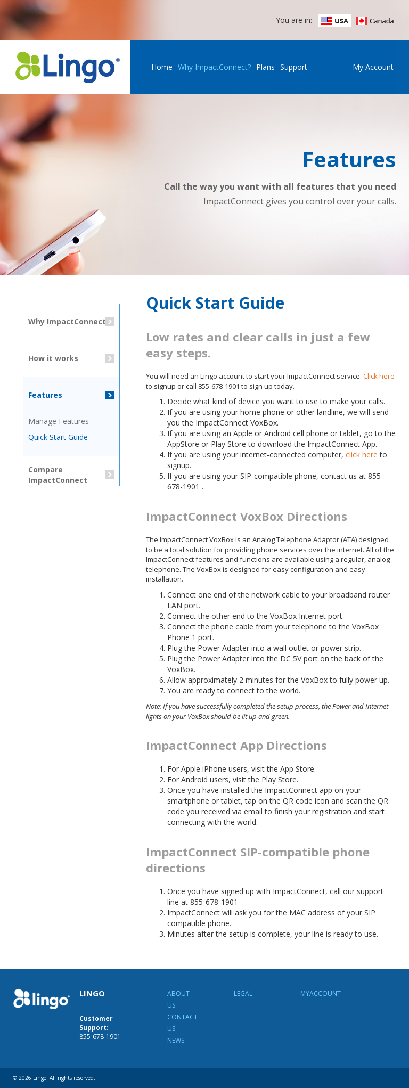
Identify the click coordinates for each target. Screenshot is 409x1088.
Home (162, 67)
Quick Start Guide (58, 437)
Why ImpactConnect (67, 321)
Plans (265, 67)
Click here (379, 376)
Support (293, 67)
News (175, 1040)
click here (362, 454)
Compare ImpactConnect (57, 474)
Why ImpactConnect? (214, 67)
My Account (373, 67)
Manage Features (58, 421)
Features (45, 395)
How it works (53, 358)
